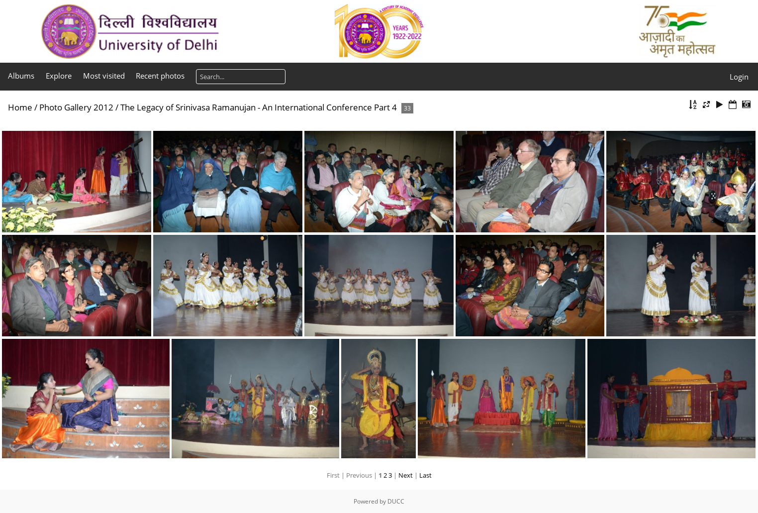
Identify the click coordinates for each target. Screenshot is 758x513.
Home (20, 107)
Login (739, 77)
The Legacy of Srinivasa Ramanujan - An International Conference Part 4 (258, 107)
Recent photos (160, 76)
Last (425, 475)
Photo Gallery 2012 (76, 107)
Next (405, 475)
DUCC (395, 501)
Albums (21, 76)
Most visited (104, 76)
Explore (59, 76)
